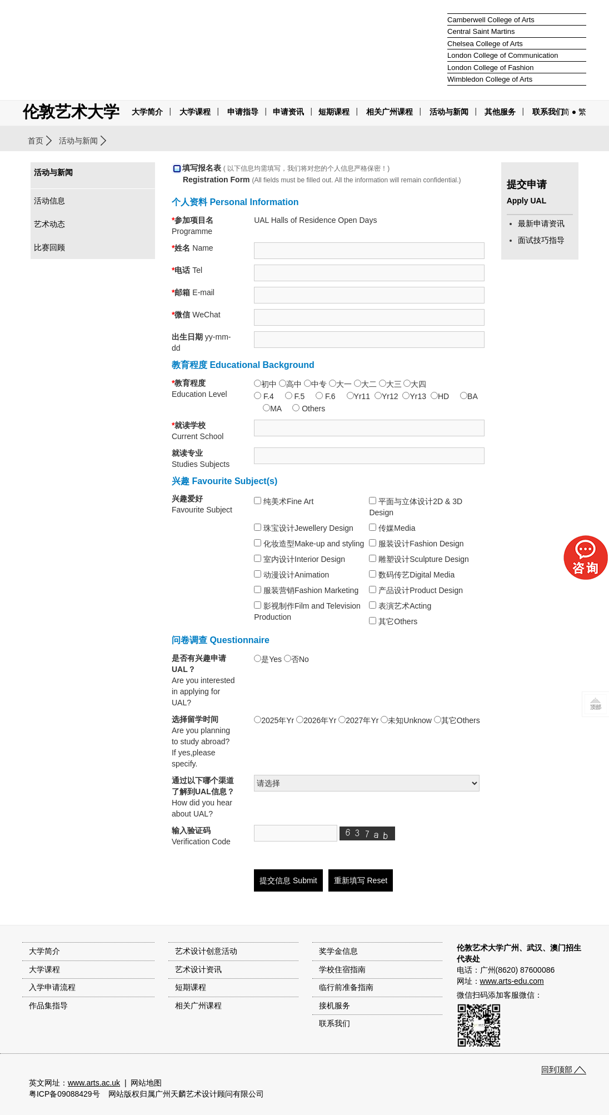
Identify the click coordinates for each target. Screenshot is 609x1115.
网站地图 (146, 1082)
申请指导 (242, 111)
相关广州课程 (198, 1005)
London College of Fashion (490, 67)
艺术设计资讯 (198, 969)
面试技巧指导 (541, 240)
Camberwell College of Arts (491, 20)
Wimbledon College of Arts (489, 79)
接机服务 (334, 1005)
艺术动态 (49, 224)
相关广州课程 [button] (389, 111)
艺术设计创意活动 (206, 951)
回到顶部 (556, 1069)
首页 (35, 140)
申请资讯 (288, 111)
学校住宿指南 (342, 969)
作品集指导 (48, 1005)
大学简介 (147, 111)
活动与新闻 (78, 140)
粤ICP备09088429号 (64, 1093)
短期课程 (334, 111)
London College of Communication (502, 55)
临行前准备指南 (346, 987)
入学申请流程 (52, 987)
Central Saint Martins (481, 31)
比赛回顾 (49, 247)
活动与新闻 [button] (449, 111)
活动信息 (49, 200)
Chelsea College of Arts (485, 43)
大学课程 (195, 111)
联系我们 (547, 111)
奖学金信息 (338, 951)
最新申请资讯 (541, 223)
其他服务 (500, 111)
